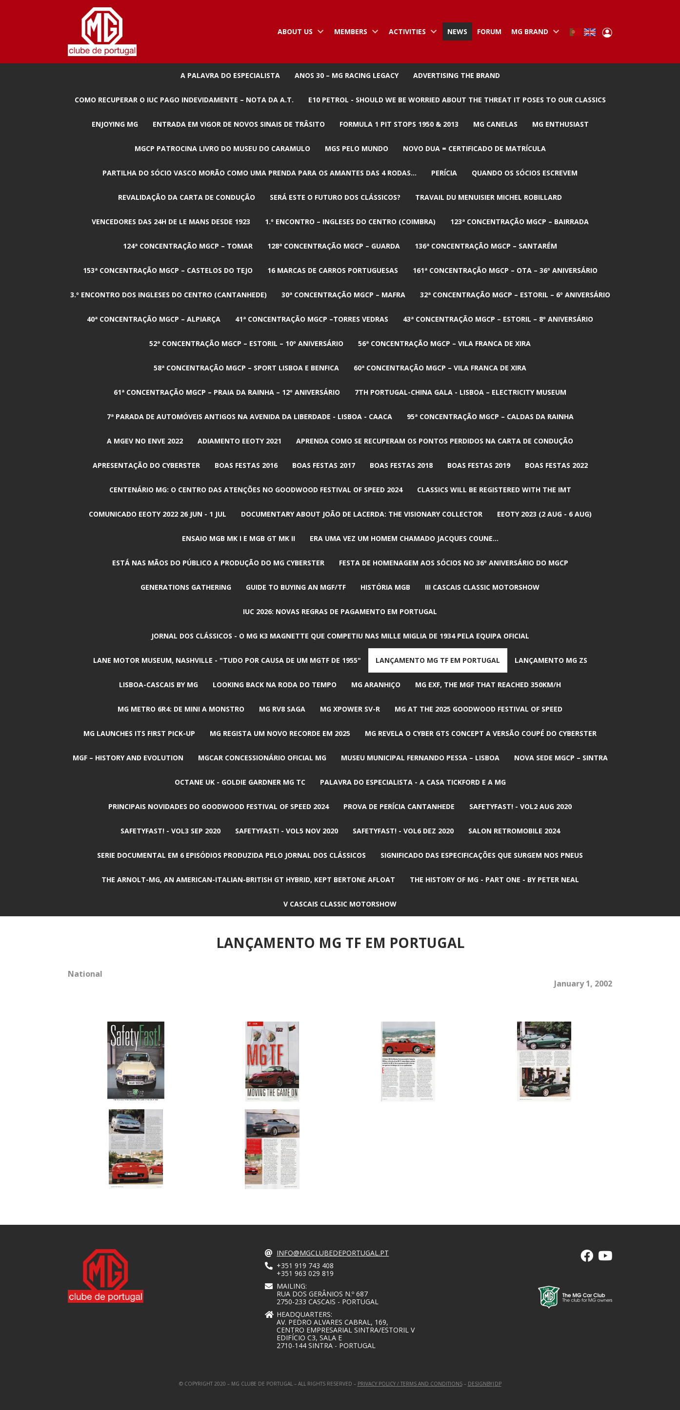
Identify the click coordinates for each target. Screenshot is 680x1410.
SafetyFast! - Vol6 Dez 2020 (403, 830)
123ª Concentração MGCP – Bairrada (519, 221)
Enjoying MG (115, 124)
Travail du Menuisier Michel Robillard (488, 197)
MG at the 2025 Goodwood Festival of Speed (478, 709)
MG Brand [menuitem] (533, 33)
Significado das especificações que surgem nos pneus (481, 855)
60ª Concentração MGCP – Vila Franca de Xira (440, 367)
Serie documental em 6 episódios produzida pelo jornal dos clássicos (231, 855)
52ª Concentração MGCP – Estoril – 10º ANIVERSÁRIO (246, 343)
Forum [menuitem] (489, 31)
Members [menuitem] (354, 33)
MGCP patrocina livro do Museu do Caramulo (222, 148)
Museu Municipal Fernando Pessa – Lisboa (420, 757)
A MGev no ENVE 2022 (145, 440)
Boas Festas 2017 (323, 465)
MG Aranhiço (375, 684)
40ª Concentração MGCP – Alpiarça (153, 319)
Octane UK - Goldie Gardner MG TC (240, 782)
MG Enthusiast (560, 124)
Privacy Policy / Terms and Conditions (410, 1383)
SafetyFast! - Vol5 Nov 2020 (286, 830)
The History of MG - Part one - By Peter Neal (494, 879)
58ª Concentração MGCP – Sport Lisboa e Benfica (246, 367)
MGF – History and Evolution (128, 757)
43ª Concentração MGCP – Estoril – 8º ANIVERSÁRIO (498, 319)
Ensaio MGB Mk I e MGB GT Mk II (238, 538)
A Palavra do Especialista (230, 75)
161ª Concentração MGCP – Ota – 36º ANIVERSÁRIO (505, 270)
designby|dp (484, 1383)
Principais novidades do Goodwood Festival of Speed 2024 (218, 806)
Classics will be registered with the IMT (494, 489)
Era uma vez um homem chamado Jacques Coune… (404, 538)
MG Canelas (495, 124)
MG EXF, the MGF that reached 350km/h (488, 684)
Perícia (444, 172)
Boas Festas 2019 (478, 465)
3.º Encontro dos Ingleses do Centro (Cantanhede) (168, 294)
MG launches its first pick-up (139, 733)
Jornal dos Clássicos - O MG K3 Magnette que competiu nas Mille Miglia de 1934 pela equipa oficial (340, 635)
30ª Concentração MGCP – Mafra (343, 294)
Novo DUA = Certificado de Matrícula (474, 148)
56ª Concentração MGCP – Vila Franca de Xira (444, 343)
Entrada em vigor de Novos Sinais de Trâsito (239, 124)
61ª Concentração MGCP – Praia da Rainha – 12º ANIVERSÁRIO (227, 392)
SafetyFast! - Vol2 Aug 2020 (520, 806)
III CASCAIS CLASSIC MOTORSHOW (482, 587)
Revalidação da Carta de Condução (186, 197)
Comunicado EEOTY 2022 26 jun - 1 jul (157, 514)
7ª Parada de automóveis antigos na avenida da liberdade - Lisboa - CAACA (249, 416)
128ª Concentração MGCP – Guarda (333, 246)
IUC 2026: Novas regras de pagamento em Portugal (340, 611)
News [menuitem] (457, 31)
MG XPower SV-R (350, 709)
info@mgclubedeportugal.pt (333, 1252)
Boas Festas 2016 (246, 465)
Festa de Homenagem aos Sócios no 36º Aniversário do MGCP (453, 562)
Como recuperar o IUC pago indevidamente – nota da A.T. (184, 99)
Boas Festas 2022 (556, 465)
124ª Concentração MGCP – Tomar (188, 246)
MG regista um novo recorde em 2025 (280, 733)
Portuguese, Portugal (575, 32)
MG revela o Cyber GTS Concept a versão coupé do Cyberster (481, 733)
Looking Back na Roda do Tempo (275, 684)
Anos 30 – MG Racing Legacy (347, 75)
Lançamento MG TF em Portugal (438, 660)
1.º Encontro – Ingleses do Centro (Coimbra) (350, 221)
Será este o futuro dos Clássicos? (335, 197)
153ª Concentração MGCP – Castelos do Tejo (168, 270)
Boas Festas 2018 (401, 465)
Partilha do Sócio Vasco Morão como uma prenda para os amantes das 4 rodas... (259, 172)
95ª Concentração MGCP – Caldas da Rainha (490, 416)
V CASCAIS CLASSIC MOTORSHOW (340, 903)
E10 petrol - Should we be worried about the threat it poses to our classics (457, 99)
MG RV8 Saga (282, 709)
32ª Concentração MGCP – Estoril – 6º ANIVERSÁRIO (515, 294)
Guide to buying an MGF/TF (296, 587)
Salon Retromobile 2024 (514, 830)
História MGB (385, 587)
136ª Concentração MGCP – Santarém (486, 246)
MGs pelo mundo (356, 148)
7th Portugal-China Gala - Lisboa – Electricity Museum (460, 392)
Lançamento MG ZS (551, 660)
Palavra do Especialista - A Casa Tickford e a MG (413, 782)
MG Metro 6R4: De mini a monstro (181, 709)
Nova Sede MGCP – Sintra (561, 757)
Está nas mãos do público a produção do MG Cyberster (218, 562)
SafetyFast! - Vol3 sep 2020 (170, 830)
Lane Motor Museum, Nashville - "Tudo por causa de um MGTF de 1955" (227, 660)
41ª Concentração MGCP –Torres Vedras (311, 319)
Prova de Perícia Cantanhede (399, 806)
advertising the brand (456, 75)
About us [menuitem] (298, 33)
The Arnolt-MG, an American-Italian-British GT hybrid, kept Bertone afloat (248, 879)
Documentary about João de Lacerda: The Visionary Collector (361, 514)
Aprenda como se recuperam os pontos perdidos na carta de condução (434, 440)
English (590, 32)
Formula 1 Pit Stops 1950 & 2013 (399, 124)
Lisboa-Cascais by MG (158, 684)
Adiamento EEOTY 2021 (239, 440)
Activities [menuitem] (411, 33)
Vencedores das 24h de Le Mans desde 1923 (171, 221)
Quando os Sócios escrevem (525, 172)
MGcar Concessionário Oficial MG (262, 757)
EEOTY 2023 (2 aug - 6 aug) (544, 514)
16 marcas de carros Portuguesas (332, 270)
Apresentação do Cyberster (146, 465)
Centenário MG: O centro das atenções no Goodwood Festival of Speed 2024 (255, 489)
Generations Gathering (185, 587)
